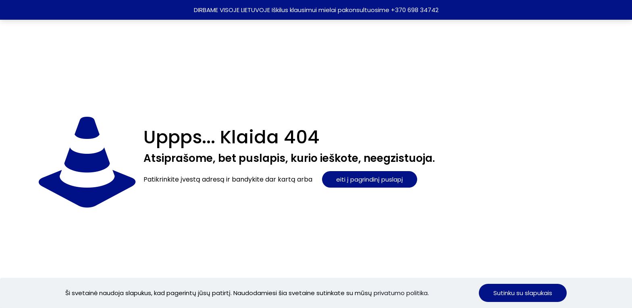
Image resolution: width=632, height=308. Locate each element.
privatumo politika (401, 293)
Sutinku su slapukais (522, 293)
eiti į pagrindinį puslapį (369, 179)
